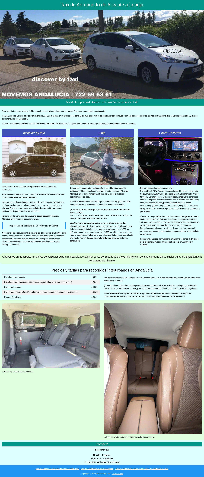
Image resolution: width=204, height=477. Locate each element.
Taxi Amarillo (117, 473)
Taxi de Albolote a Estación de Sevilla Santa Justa (57, 468)
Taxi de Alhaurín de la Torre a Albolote (97, 468)
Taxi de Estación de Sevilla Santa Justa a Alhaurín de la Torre (141, 468)
